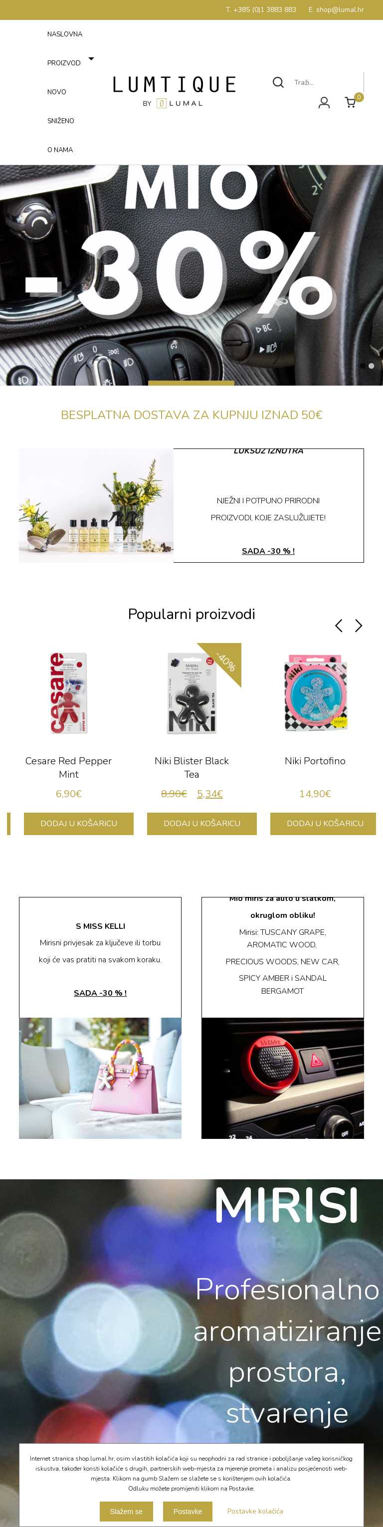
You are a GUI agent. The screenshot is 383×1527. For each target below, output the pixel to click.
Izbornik (33, 162)
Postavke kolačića (255, 1511)
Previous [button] (339, 626)
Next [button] (359, 626)
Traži (279, 82)
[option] (68, 744)
